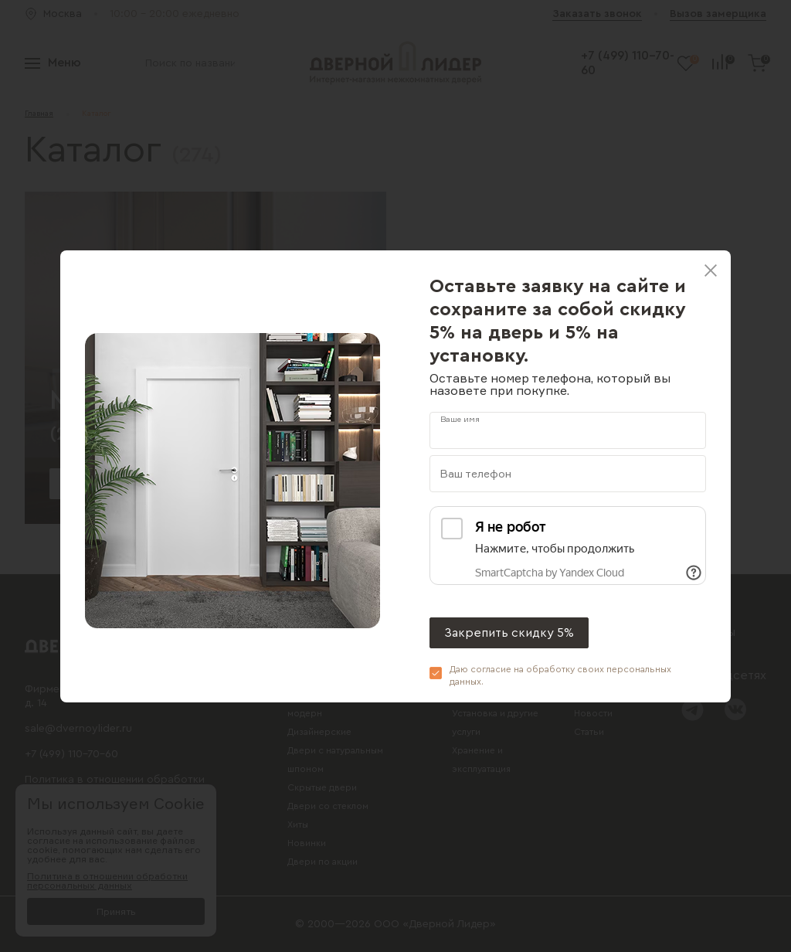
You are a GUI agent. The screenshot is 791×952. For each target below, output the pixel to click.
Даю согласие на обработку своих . (560, 675)
